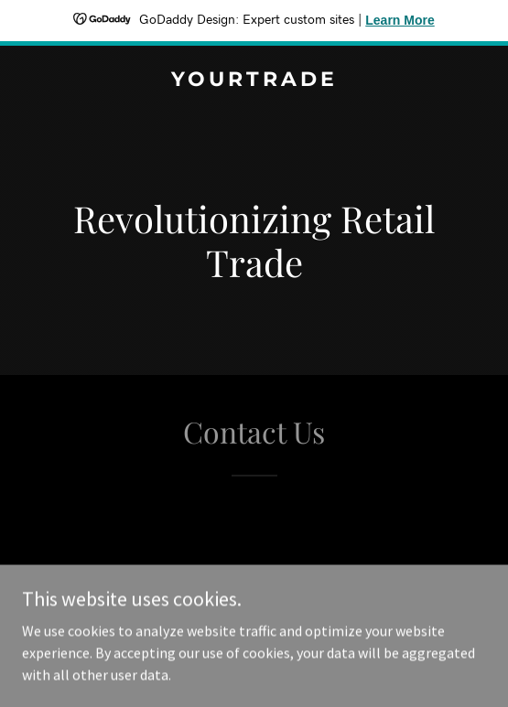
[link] (254, 80)
